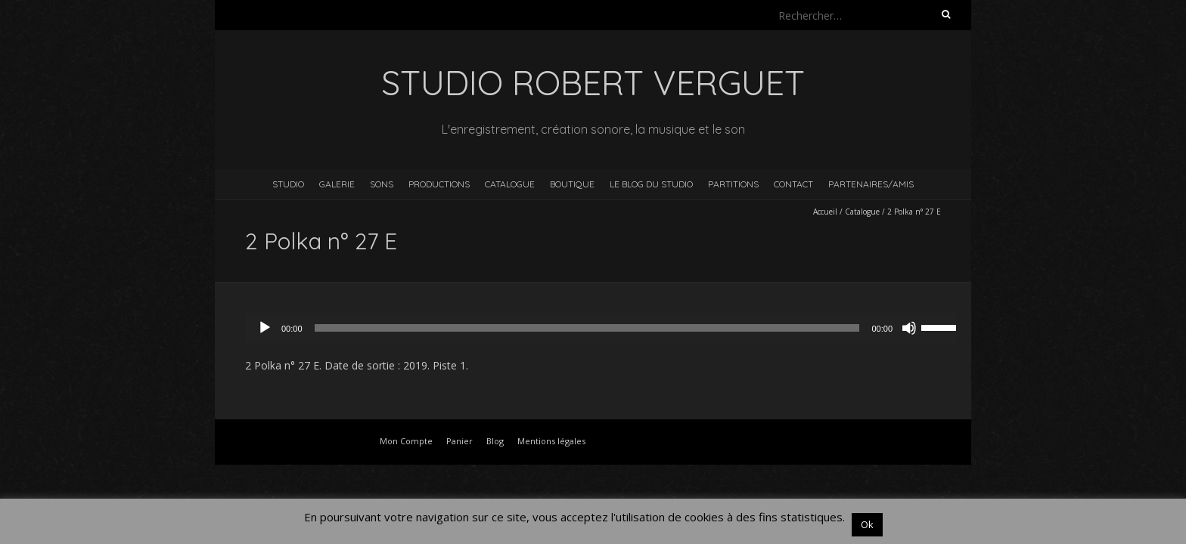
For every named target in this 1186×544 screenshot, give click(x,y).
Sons (381, 184)
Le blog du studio (651, 184)
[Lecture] (264, 327)
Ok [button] (867, 524)
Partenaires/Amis (871, 184)
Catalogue (510, 184)
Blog (495, 441)
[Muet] (909, 327)
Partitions (733, 184)
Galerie (337, 184)
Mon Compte (406, 441)
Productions (439, 184)
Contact (793, 184)
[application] (608, 328)
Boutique (572, 184)
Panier (459, 441)
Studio (288, 184)
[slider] (587, 328)
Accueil (825, 211)
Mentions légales (551, 441)
